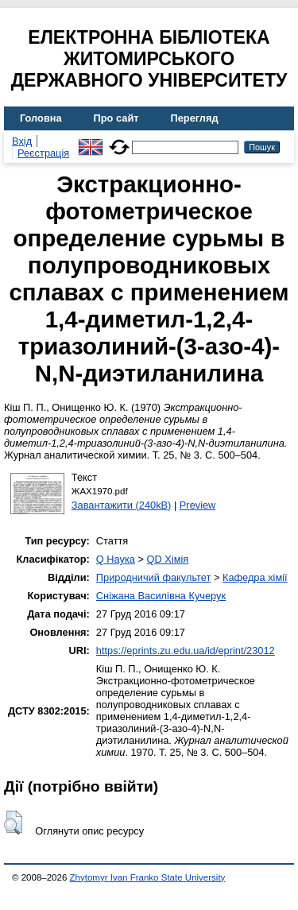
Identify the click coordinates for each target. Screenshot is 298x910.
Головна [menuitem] (41, 118)
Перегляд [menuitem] (195, 118)
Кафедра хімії (255, 577)
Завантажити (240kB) (122, 505)
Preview (198, 505)
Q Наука (115, 559)
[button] (13, 822)
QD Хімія (168, 559)
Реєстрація (43, 153)
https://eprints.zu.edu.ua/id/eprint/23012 (185, 650)
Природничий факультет (153, 577)
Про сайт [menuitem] (116, 118)
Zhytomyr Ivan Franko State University (148, 877)
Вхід (22, 141)
